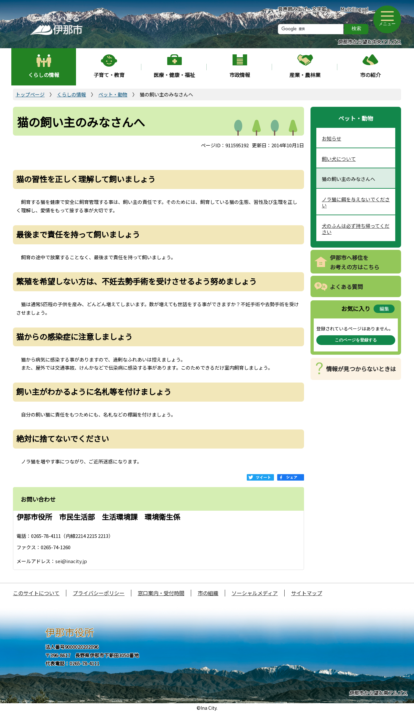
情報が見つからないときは (361, 368)
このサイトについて (36, 593)
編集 (384, 308)
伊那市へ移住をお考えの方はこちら (354, 262)
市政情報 (239, 75)
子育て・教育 (109, 75)
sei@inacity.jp (71, 561)
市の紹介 (370, 75)
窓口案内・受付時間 (161, 593)
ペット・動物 (112, 94)
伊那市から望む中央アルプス (369, 41)
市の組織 (208, 593)
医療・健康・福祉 (174, 75)
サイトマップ (306, 593)
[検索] (310, 29)
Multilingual (354, 9)
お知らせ (331, 138)
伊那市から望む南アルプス (378, 692)
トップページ (30, 94)
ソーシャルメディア (255, 593)
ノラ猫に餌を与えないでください (356, 202)
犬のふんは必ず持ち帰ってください (355, 229)
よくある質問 (346, 287)
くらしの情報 (43, 75)
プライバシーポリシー (99, 593)
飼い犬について (339, 158)
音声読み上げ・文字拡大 (302, 12)
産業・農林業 (305, 75)
